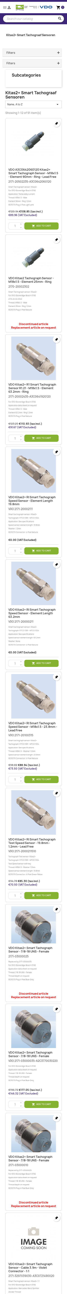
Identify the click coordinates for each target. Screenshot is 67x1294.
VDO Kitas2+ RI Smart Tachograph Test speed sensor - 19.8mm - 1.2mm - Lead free (32, 842)
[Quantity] (15, 226)
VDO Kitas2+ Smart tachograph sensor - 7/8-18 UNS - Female (30, 949)
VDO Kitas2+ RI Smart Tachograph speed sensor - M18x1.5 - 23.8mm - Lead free (32, 726)
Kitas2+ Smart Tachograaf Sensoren (30, 35)
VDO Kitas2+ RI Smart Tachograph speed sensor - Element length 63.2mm (32, 613)
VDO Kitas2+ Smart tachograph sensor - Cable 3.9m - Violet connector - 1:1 (30, 1267)
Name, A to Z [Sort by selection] (33, 104)
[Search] (33, 18)
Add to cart (41, 226)
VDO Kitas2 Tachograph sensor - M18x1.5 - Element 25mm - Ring (31, 280)
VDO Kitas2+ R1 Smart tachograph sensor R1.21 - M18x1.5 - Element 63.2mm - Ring (32, 388)
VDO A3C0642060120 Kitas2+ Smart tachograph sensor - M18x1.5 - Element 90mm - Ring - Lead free (33, 173)
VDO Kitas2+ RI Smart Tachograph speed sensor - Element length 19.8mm (32, 500)
